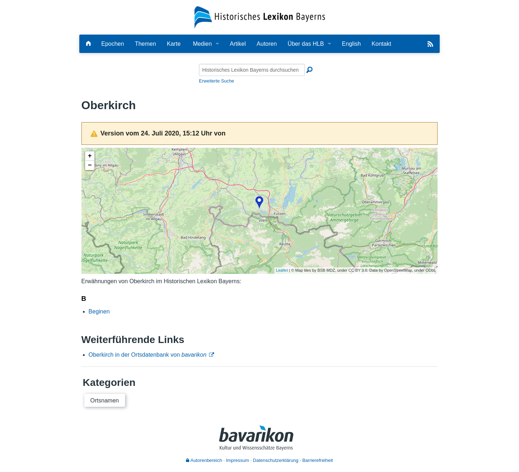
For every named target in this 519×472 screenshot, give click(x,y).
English (351, 44)
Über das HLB (306, 44)
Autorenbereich (204, 460)
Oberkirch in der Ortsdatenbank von (148, 355)
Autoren (267, 44)
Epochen (112, 44)
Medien (202, 44)
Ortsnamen (104, 400)
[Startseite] (259, 17)
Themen (145, 44)
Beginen (99, 311)
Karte (174, 44)
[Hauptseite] (88, 44)
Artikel (238, 44)
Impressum (237, 460)
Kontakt (381, 44)
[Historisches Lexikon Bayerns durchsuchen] (252, 70)
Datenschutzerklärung (275, 460)
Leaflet (282, 270)
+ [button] (90, 156)
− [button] (90, 165)
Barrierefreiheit (317, 460)
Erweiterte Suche (216, 81)
